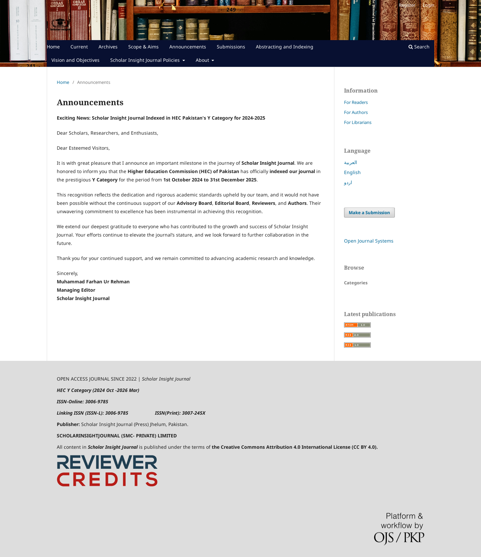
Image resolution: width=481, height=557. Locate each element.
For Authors (356, 112)
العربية (350, 162)
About (203, 60)
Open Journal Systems (368, 241)
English (352, 172)
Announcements (187, 46)
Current (79, 46)
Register (407, 5)
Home (53, 46)
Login (428, 5)
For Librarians (357, 122)
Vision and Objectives (75, 60)
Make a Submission (369, 213)
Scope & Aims (143, 46)
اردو (348, 182)
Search (419, 46)
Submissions (231, 46)
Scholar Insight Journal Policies (145, 60)
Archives (108, 46)
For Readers (356, 102)
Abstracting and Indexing (284, 46)
